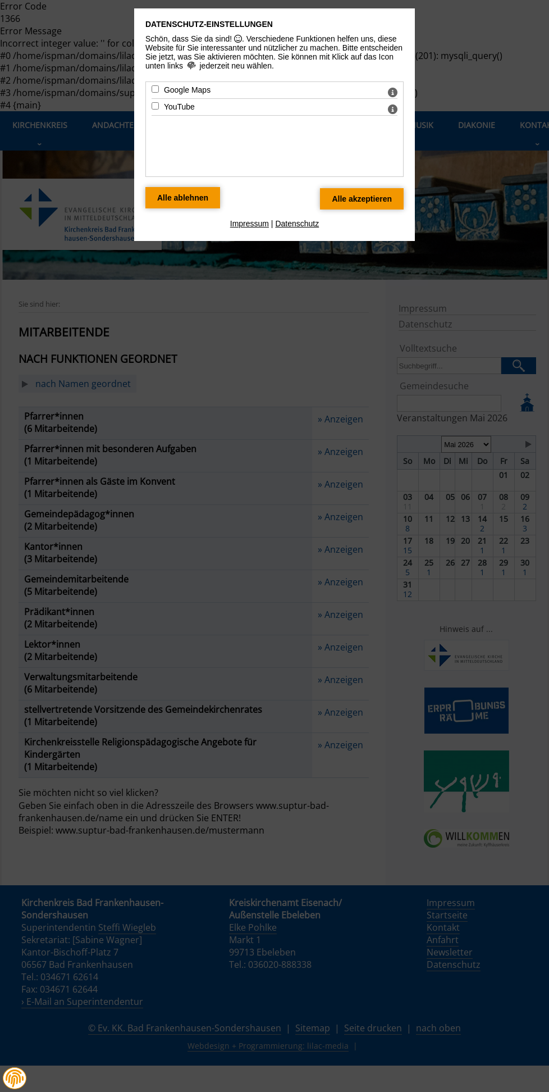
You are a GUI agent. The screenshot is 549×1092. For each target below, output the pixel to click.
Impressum (249, 223)
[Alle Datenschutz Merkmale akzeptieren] (362, 199)
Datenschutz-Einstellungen (209, 24)
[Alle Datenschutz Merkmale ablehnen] (182, 197)
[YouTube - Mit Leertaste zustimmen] (155, 106)
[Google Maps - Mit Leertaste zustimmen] (155, 89)
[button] (15, 1079)
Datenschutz (297, 223)
